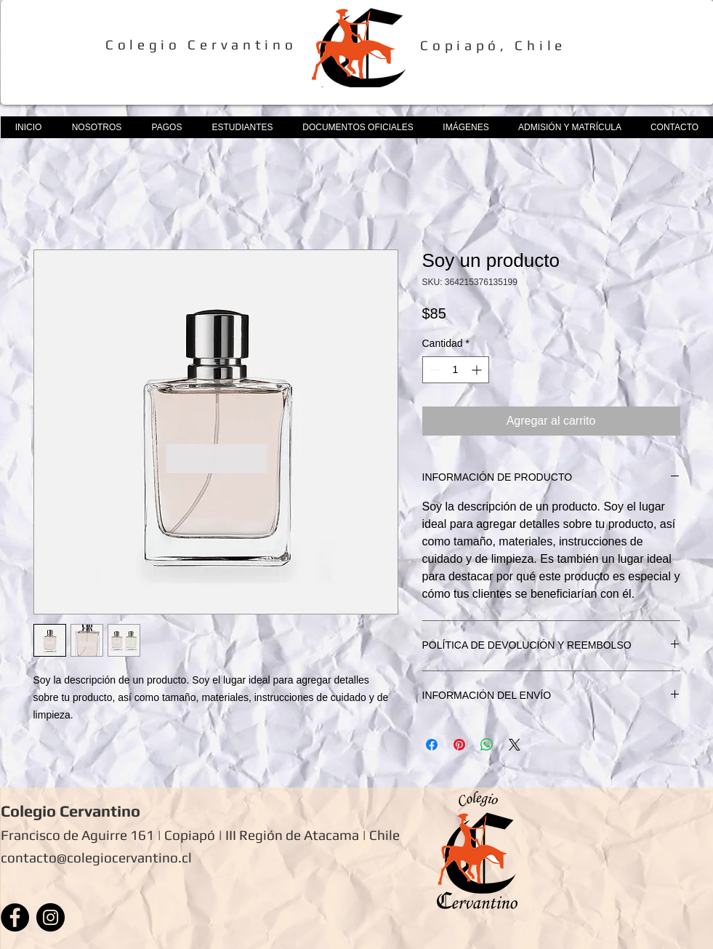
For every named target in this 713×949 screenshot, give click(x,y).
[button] (97, 127)
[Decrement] (433, 370)
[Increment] (478, 370)
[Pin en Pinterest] (459, 744)
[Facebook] (15, 917)
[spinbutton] (456, 370)
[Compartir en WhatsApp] (487, 744)
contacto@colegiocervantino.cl (96, 857)
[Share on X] (514, 744)
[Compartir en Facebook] (431, 744)
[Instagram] (50, 917)
